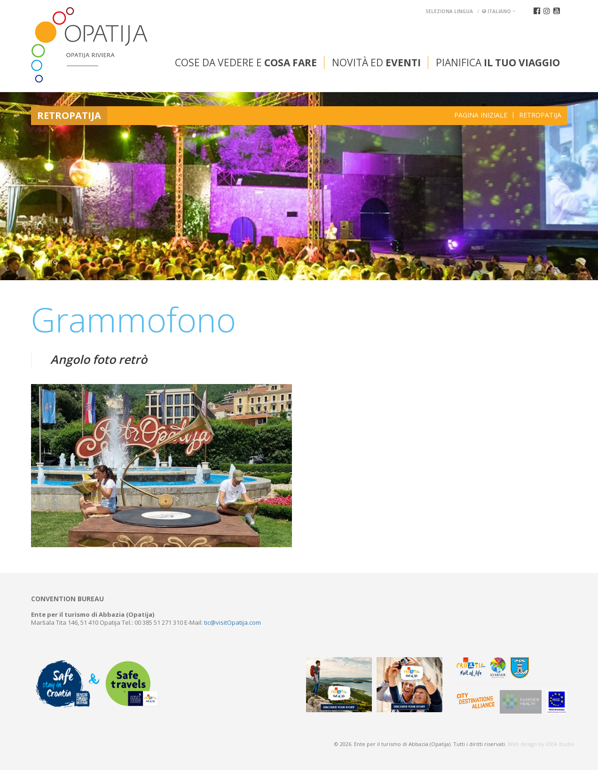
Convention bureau (67, 599)
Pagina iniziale (480, 115)
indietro (44, 262)
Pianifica (498, 62)
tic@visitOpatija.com (232, 622)
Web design (522, 743)
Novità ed (376, 62)
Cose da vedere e (246, 62)
